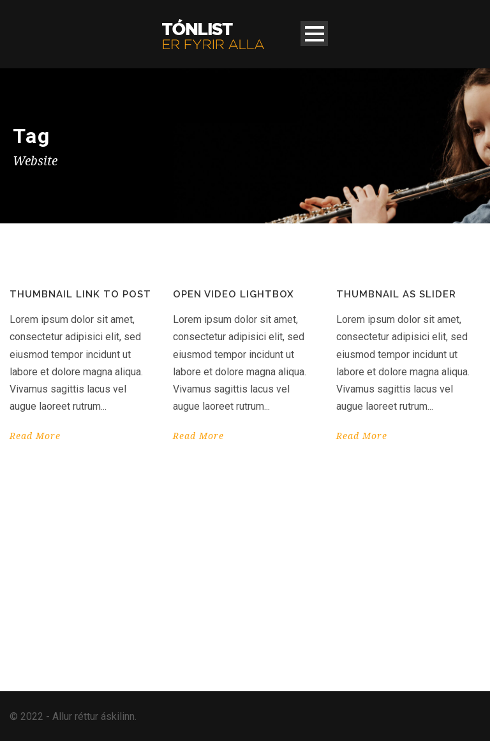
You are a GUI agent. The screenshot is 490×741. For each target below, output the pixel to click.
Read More (35, 436)
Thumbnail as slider (396, 294)
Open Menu (314, 33)
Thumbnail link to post (80, 294)
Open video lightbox (233, 294)
